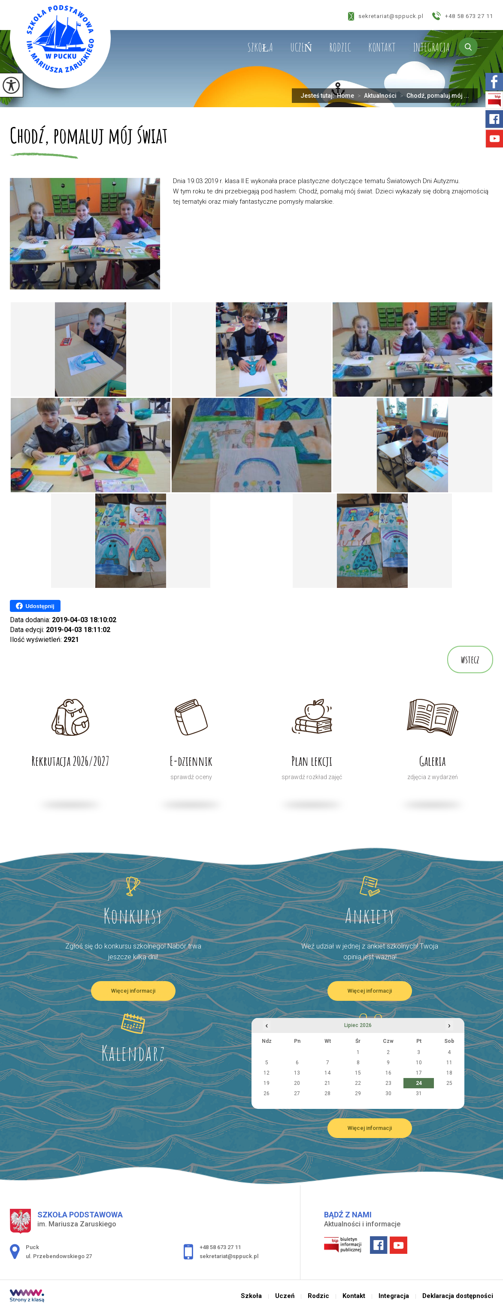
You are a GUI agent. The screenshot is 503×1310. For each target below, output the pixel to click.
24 (419, 1083)
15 (358, 1073)
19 (267, 1083)
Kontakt (382, 47)
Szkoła (260, 47)
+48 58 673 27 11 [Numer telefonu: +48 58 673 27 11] (220, 1247)
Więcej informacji (133, 991)
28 (327, 1093)
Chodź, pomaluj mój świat (89, 136)
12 (267, 1073)
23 (388, 1083)
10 (419, 1063)
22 (358, 1083)
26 (267, 1093)
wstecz (470, 659)
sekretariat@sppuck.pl (386, 16)
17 (419, 1073)
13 (297, 1073)
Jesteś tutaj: (318, 96)
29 (358, 1093)
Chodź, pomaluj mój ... (433, 96)
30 (388, 1093)
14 (327, 1073)
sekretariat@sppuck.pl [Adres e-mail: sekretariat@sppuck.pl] (229, 1256)
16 (388, 1073)
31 (419, 1093)
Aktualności (375, 96)
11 (449, 1063)
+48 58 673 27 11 (462, 16)
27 (297, 1093)
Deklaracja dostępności (457, 1296)
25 (449, 1083)
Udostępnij (35, 605)
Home (345, 96)
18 (449, 1073)
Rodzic (340, 47)
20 (297, 1083)
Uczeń (301, 47)
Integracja (431, 47)
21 (327, 1083)
